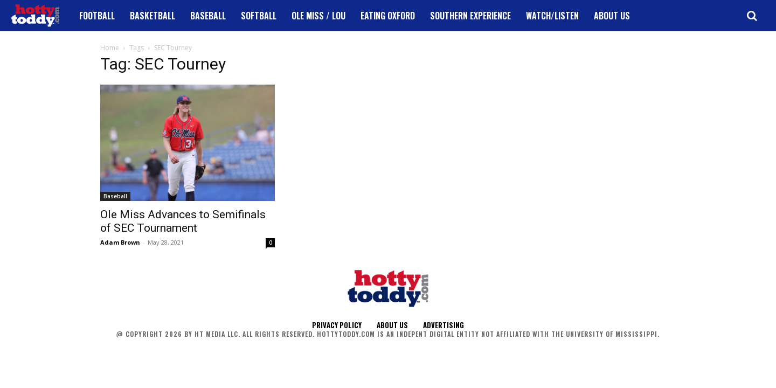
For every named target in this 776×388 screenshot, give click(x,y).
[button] (752, 16)
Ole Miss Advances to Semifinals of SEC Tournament (183, 221)
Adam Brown (120, 242)
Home (109, 47)
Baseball (115, 196)
